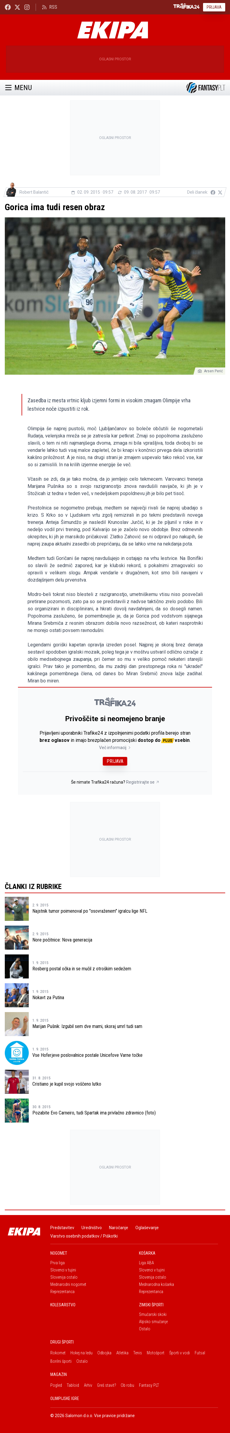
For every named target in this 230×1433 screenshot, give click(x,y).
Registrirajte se (142, 782)
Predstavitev (62, 1227)
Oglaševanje (147, 1227)
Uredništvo (91, 1227)
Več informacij (115, 747)
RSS (49, 7)
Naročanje (118, 1227)
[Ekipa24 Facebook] (8, 7)
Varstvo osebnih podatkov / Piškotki (84, 1236)
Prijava (214, 7)
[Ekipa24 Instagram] (27, 7)
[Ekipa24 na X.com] (17, 7)
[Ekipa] (112, 30)
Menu (18, 87)
